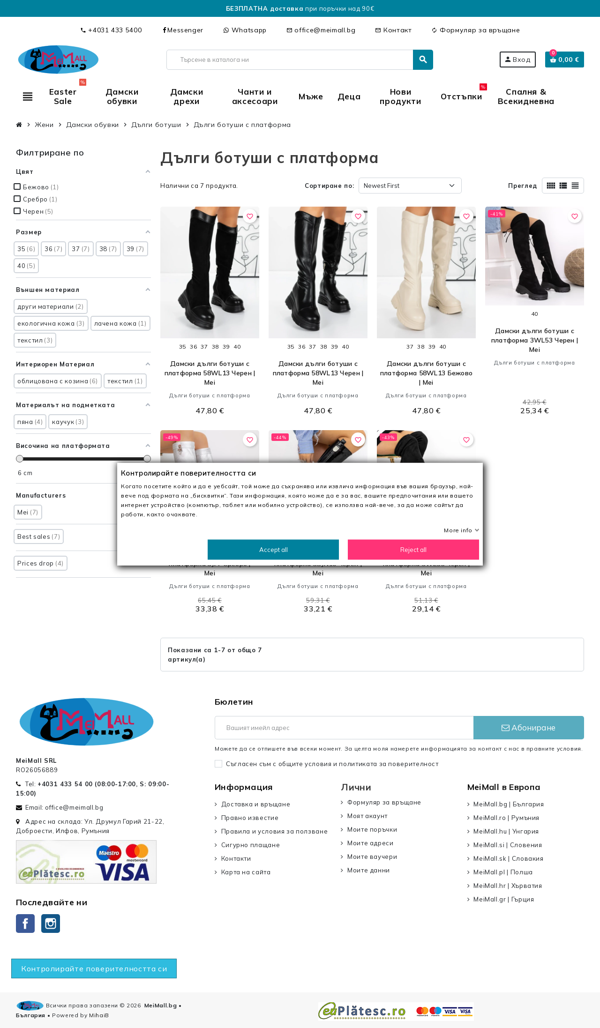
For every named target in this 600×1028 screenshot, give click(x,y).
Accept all (273, 549)
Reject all (413, 549)
